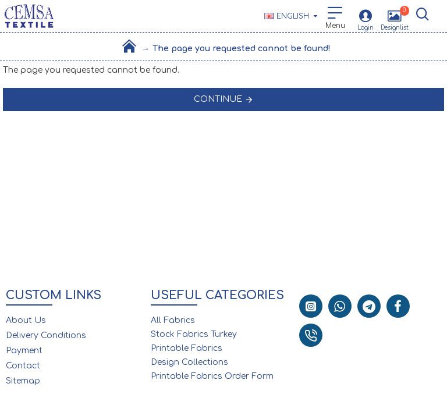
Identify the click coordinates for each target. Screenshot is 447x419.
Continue (218, 99)
